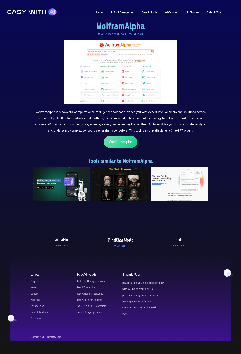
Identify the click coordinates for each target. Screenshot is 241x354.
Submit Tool (214, 13)
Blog (33, 281)
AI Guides (193, 13)
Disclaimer (36, 318)
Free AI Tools (135, 34)
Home (99, 13)
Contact (34, 293)
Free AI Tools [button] (149, 13)
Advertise (35, 299)
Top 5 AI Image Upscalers (89, 312)
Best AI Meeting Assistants (90, 293)
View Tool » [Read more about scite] (179, 245)
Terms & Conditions (40, 312)
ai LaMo (61, 239)
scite (179, 239)
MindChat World (120, 240)
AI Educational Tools (113, 34)
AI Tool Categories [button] (122, 13)
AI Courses (172, 13)
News (33, 287)
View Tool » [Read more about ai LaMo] (61, 245)
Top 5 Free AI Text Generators (91, 306)
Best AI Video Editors (87, 287)
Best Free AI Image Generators (92, 281)
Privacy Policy (38, 306)
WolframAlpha (120, 142)
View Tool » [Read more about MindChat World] (120, 245)
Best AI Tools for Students (90, 299)
